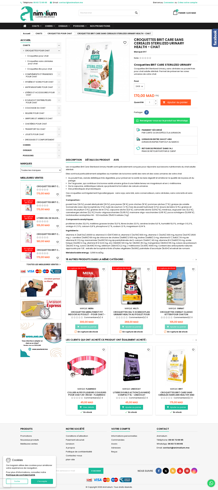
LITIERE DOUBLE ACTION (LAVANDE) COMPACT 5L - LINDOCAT (131, 393)
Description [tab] (74, 160)
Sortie (17, 481)
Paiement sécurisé (75, 439)
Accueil (25, 40)
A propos (70, 447)
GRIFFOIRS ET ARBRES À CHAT (39, 118)
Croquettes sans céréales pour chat (40, 62)
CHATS (35, 26)
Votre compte (120, 429)
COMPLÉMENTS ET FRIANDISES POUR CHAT (39, 75)
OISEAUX (63, 26)
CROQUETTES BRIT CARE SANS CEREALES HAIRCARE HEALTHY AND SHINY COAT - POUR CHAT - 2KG (176, 395)
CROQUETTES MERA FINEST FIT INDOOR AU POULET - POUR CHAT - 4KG (86, 314)
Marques (26, 163)
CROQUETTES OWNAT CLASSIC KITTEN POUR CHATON (176, 313)
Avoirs (114, 443)
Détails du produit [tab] (97, 160)
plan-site (70, 459)
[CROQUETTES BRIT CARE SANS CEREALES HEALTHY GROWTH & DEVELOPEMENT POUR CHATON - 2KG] (28, 250)
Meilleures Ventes (31, 178)
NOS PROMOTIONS (100, 26)
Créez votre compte (187, 2)
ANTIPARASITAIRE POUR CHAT (39, 87)
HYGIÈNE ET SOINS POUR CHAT (39, 81)
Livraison (70, 443)
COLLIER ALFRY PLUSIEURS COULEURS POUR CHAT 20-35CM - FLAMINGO (86, 393)
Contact (163, 429)
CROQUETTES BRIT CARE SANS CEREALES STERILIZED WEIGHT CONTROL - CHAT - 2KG (48, 202)
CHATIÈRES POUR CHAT (36, 123)
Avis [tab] (116, 160)
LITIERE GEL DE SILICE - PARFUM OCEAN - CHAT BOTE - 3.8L (48, 218)
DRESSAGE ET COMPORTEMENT (39, 139)
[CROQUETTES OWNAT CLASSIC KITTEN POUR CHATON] (176, 269)
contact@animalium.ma (71, 2)
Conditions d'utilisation (77, 435)
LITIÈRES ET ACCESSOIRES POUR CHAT (40, 93)
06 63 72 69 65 (40, 2)
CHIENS (49, 26)
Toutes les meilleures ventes (43, 264)
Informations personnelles (124, 435)
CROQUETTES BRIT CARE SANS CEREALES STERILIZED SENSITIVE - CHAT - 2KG (48, 234)
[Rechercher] (109, 13)
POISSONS (78, 26)
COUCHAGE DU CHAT (35, 107)
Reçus (114, 451)
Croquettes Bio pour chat (39, 68)
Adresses (116, 447)
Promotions (26, 435)
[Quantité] (149, 102)
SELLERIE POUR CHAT (34, 113)
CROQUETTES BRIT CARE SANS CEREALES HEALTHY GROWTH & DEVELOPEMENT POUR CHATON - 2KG (48, 250)
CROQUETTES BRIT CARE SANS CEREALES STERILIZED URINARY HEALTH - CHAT (48, 186)
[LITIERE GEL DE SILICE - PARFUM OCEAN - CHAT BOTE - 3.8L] (28, 218)
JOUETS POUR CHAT (34, 134)
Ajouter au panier (175, 102)
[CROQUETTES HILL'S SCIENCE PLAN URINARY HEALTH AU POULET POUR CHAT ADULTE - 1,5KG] (131, 269)
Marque (138, 52)
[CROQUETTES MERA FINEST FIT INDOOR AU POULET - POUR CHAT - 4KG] (86, 269)
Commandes (117, 439)
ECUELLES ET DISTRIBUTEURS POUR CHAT (38, 101)
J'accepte (42, 481)
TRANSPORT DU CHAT (35, 129)
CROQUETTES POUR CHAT (37, 50)
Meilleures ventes (29, 443)
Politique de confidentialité (79, 451)
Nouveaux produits (29, 439)
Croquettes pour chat (37, 55)
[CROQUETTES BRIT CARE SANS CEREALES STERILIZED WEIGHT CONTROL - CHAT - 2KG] (28, 202)
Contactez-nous (74, 455)
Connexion (169, 2)
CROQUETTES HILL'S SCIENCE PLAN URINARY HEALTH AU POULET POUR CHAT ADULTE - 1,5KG (131, 314)
